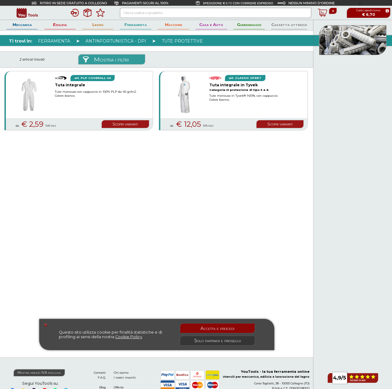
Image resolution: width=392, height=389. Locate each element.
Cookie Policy (128, 337)
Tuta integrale (70, 85)
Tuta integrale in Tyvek (233, 85)
